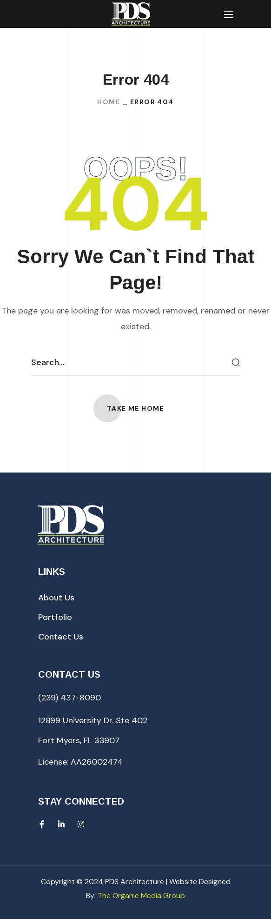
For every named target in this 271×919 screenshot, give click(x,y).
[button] (135, 408)
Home (108, 102)
